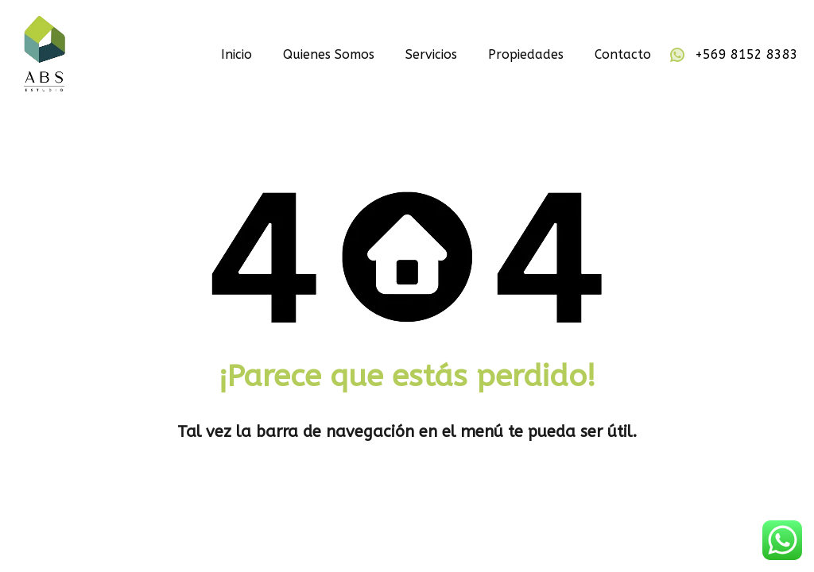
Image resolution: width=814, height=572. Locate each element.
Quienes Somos (328, 54)
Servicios (431, 54)
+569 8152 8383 (746, 54)
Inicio (236, 54)
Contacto (623, 54)
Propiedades (526, 54)
